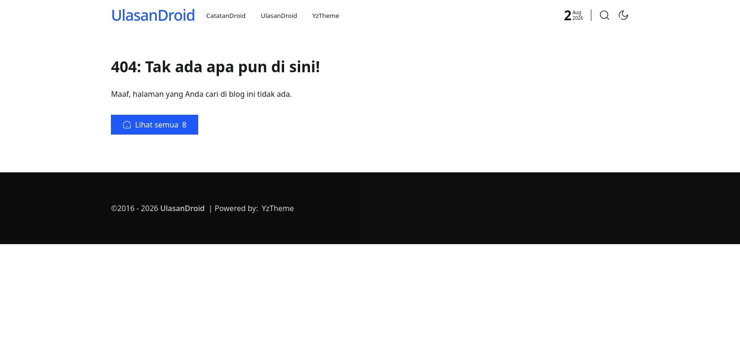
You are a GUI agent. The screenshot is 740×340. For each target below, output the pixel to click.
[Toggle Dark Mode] (623, 15)
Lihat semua (154, 124)
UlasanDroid (153, 15)
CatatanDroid (225, 15)
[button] (604, 15)
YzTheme (325, 15)
